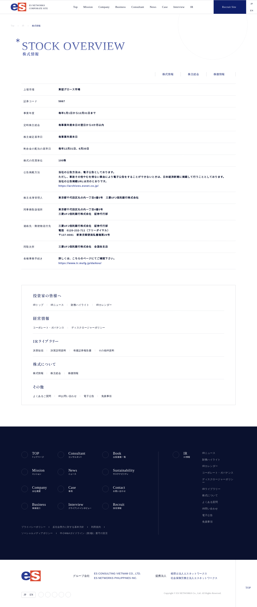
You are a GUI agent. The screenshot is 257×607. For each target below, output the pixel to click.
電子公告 (86, 396)
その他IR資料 (106, 350)
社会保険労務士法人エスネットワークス (195, 576)
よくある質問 (209, 499)
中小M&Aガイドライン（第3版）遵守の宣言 (79, 531)
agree (225, 601)
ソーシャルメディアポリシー (35, 531)
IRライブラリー (210, 485)
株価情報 (219, 74)
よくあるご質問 (41, 396)
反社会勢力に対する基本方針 (66, 525)
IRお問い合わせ (65, 396)
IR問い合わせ (209, 505)
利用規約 (94, 525)
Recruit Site (226, 7)
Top (13, 26)
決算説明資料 (58, 350)
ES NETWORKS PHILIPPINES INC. (119, 576)
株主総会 (193, 74)
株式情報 (36, 26)
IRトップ (37, 304)
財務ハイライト (76, 304)
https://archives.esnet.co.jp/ (80, 186)
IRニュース (55, 304)
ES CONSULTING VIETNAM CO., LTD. (121, 572)
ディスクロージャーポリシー (83, 327)
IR (190, 7)
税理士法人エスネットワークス (190, 572)
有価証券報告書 (82, 350)
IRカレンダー (99, 304)
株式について (209, 492)
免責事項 (104, 396)
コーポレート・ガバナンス (47, 327)
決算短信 (38, 350)
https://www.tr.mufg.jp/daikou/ (82, 263)
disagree (203, 601)
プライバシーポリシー (32, 525)
